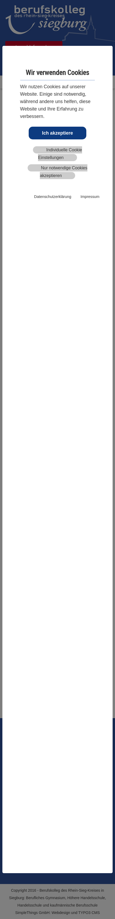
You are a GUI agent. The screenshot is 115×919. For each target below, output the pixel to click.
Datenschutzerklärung (52, 197)
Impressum (89, 197)
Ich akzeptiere (57, 133)
